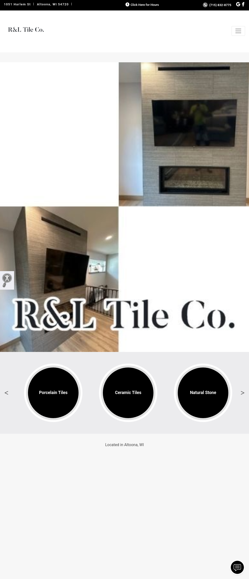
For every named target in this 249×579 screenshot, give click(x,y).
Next (242, 393)
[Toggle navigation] (238, 31)
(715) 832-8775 (217, 5)
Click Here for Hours (141, 5)
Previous (6, 393)
